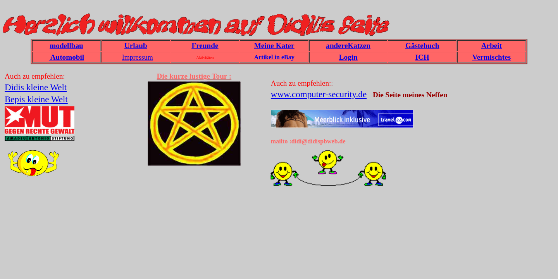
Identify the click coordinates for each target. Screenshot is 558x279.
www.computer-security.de (319, 94)
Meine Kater (274, 45)
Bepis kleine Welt (36, 99)
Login (348, 57)
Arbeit (491, 45)
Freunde (204, 45)
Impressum (137, 57)
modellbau (66, 45)
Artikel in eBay (274, 57)
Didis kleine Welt (36, 87)
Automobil (66, 57)
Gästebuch (422, 45)
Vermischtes (491, 57)
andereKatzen (348, 45)
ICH (422, 57)
